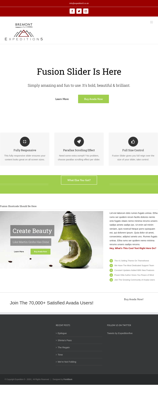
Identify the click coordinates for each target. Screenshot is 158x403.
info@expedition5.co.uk (79, 3)
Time (60, 354)
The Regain (64, 347)
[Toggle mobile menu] (151, 22)
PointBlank (67, 379)
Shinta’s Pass (65, 340)
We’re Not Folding (67, 361)
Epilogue (62, 333)
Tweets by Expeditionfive (120, 333)
